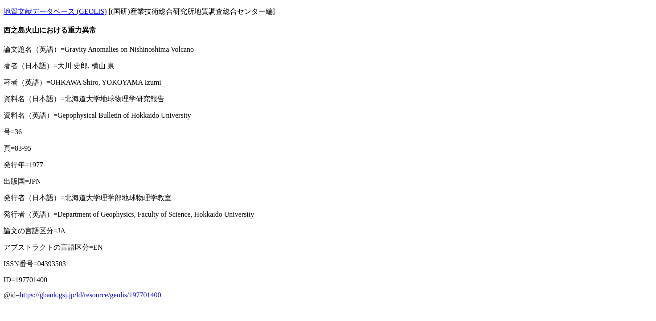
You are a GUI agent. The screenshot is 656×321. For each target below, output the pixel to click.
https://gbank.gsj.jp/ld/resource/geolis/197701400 (90, 295)
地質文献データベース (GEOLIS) (55, 11)
